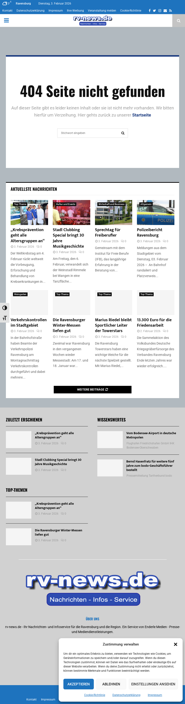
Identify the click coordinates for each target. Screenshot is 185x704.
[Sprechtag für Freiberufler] (113, 212)
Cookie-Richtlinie (94, 695)
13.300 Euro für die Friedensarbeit (154, 323)
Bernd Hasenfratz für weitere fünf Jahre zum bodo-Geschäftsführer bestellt (150, 466)
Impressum (155, 695)
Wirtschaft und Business (111, 204)
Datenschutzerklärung (126, 695)
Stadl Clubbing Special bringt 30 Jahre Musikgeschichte (68, 238)
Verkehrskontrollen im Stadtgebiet (29, 323)
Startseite (141, 114)
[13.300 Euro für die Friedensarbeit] (155, 302)
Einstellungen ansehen (153, 684)
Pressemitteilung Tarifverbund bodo (149, 475)
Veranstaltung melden (102, 10)
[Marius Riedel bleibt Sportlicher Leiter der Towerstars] (113, 302)
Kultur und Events (65, 204)
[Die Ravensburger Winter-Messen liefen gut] (71, 302)
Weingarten (20, 294)
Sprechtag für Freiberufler (107, 232)
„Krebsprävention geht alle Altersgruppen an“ (54, 435)
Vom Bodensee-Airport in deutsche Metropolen (151, 435)
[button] (175, 644)
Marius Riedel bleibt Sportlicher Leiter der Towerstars (113, 326)
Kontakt (7, 10)
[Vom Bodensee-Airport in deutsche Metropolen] (110, 439)
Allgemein (146, 204)
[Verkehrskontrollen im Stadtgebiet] (29, 302)
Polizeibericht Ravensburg (149, 232)
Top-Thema (20, 204)
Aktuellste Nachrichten (34, 189)
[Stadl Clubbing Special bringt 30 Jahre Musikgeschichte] (71, 212)
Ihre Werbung (75, 10)
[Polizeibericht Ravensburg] (155, 212)
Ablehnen (111, 684)
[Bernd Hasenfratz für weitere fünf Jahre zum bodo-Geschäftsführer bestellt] (110, 467)
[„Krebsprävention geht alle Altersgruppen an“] (29, 212)
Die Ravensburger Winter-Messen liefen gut (69, 326)
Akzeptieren (78, 684)
